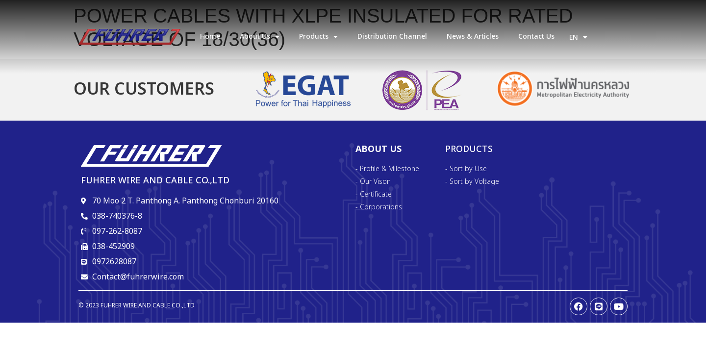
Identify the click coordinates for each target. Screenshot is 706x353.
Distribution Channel (392, 36)
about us (259, 36)
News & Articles (473, 36)
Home (210, 36)
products (318, 36)
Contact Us (536, 36)
